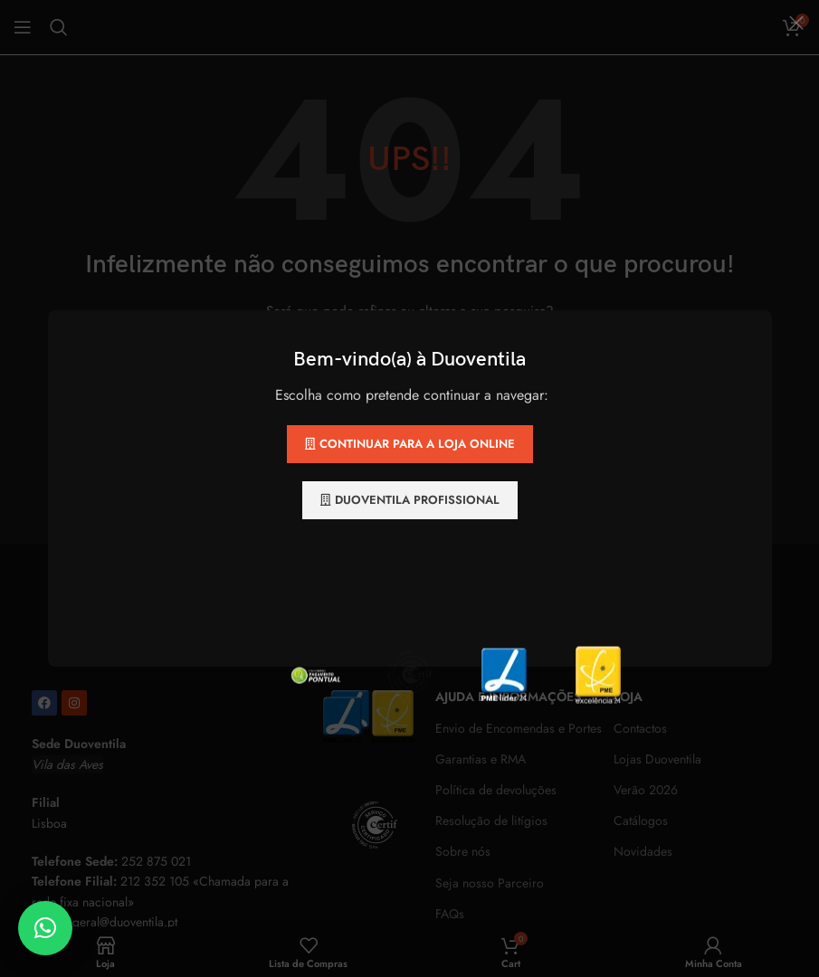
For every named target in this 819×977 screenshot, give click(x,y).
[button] (45, 928)
